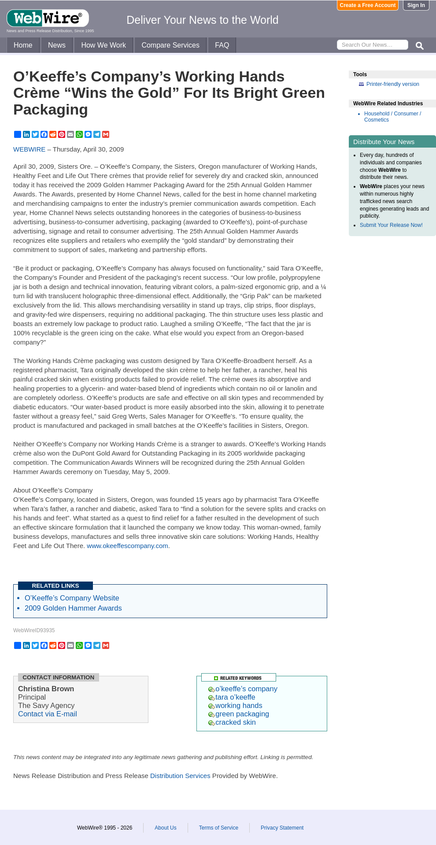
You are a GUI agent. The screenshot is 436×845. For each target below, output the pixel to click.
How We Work (103, 45)
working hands (235, 705)
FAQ (222, 45)
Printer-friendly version (392, 84)
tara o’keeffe (231, 697)
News (57, 45)
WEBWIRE (29, 149)
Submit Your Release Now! (391, 225)
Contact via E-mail (47, 714)
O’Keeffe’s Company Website (72, 598)
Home (23, 45)
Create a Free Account (368, 5)
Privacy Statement (282, 828)
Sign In (416, 5)
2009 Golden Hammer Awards (73, 608)
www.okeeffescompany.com (127, 545)
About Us (165, 828)
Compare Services (170, 45)
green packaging (238, 714)
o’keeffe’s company (242, 689)
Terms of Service (218, 828)
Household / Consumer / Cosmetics (392, 117)
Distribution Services (180, 775)
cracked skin (232, 722)
